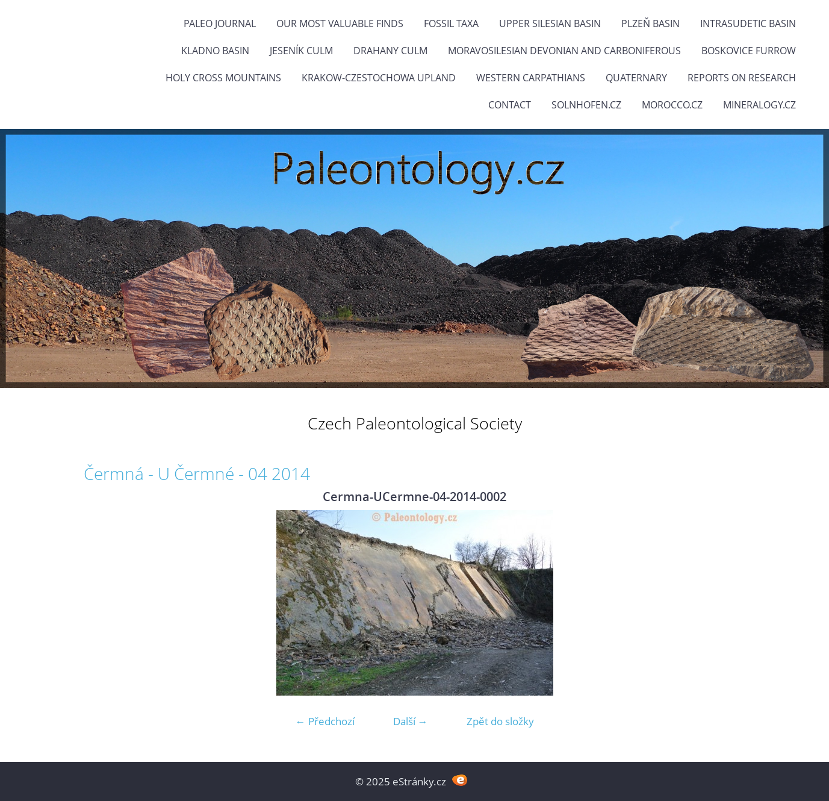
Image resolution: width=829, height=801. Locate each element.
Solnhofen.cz (586, 104)
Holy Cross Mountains (223, 77)
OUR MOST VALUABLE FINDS (339, 23)
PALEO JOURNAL (220, 23)
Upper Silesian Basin (550, 23)
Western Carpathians (530, 77)
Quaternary (636, 77)
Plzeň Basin (650, 23)
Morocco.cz (672, 104)
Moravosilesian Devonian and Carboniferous (564, 50)
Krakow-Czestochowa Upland (379, 77)
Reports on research (742, 77)
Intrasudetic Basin (748, 23)
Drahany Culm (390, 50)
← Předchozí (325, 721)
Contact (509, 104)
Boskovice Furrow (748, 50)
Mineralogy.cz (759, 104)
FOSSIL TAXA (451, 23)
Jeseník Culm (301, 50)
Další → (410, 721)
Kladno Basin (215, 50)
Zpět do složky (500, 721)
